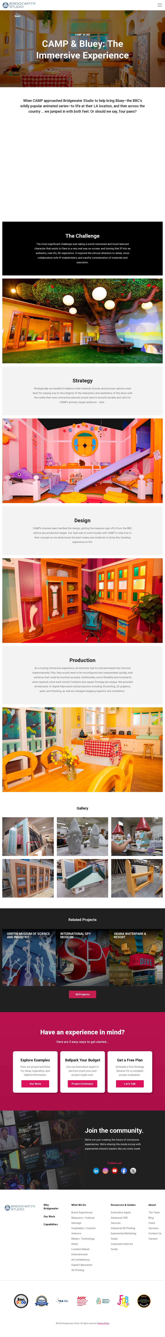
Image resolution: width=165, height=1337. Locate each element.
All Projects (82, 994)
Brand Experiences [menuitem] (82, 1212)
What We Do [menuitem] (78, 1204)
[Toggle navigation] (159, 5)
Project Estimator (82, 1083)
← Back (16, 16)
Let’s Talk (130, 1083)
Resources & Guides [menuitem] (123, 1204)
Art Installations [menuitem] (80, 1259)
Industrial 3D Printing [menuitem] (123, 1228)
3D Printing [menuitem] (77, 1270)
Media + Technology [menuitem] (83, 1238)
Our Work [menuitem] (49, 1216)
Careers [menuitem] (153, 1238)
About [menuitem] (152, 1204)
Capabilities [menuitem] (51, 1224)
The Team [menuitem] (154, 1212)
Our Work (35, 1083)
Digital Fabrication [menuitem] (81, 1264)
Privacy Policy (103, 1323)
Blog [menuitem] (151, 1217)
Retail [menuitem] (74, 1243)
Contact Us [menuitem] (155, 1233)
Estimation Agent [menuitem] (121, 1212)
